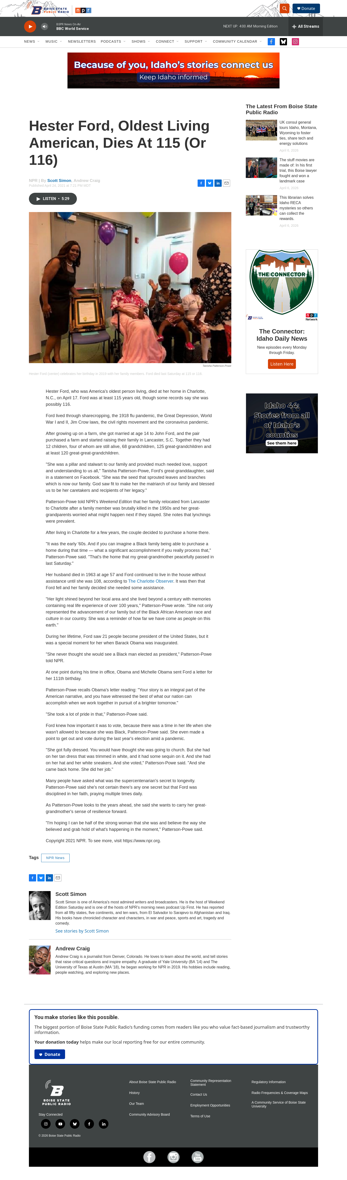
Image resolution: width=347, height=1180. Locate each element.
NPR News (55, 866)
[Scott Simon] (40, 914)
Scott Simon (59, 189)
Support (193, 50)
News (29, 50)
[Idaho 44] (282, 432)
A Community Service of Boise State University (279, 1113)
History (134, 1101)
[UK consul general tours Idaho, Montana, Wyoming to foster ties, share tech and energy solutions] (261, 138)
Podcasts (111, 50)
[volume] (44, 35)
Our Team (136, 1112)
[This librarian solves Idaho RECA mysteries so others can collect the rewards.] (261, 213)
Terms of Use (200, 1125)
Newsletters (82, 50)
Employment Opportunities (210, 1114)
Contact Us (198, 1103)
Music (52, 50)
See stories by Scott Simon (82, 939)
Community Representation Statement (210, 1091)
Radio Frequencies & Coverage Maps (280, 1101)
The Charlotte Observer (150, 589)
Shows (139, 50)
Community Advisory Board (149, 1123)
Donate (310, 12)
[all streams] (305, 35)
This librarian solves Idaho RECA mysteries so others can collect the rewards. (297, 216)
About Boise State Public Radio (152, 1090)
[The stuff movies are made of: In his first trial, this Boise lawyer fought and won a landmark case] (261, 176)
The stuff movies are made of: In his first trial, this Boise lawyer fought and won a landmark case (298, 179)
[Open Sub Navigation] (39, 50)
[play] (30, 35)
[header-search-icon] (286, 13)
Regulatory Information (269, 1090)
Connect (165, 50)
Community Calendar (235, 50)
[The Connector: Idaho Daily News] (282, 293)
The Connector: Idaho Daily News (282, 343)
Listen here (282, 372)
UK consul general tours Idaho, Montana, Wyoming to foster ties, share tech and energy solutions (298, 141)
